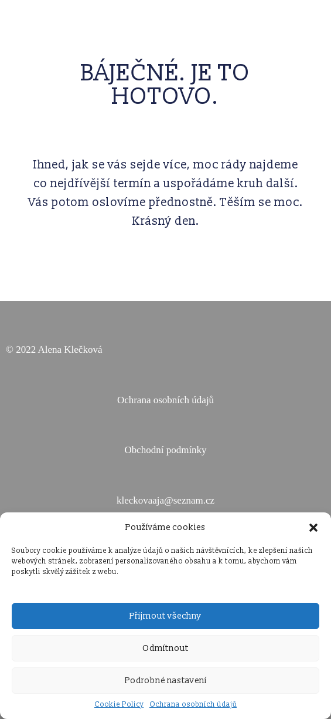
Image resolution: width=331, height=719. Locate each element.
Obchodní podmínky (165, 449)
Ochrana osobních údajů (193, 704)
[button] (313, 528)
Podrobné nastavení (166, 680)
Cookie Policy (119, 704)
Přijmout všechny (165, 616)
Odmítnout (165, 648)
